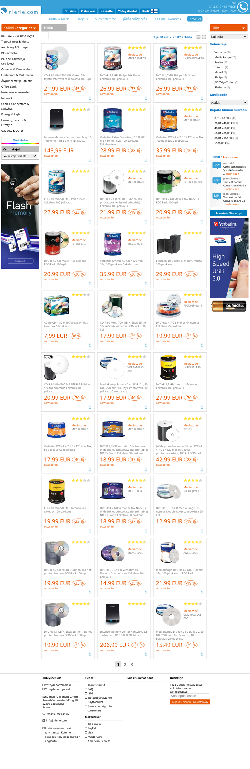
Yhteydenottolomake (58, 685)
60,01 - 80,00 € (223, 133)
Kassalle (106, 11)
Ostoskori (88, 11)
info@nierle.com (55, 720)
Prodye (219, 62)
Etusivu (70, 11)
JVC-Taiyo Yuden (224, 82)
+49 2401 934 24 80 (56, 713)
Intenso (219, 67)
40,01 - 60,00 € (223, 128)
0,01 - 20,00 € (223, 118)
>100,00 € (220, 143)
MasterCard (94, 736)
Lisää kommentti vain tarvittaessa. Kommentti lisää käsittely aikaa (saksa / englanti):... (62, 734)
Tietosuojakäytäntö (99, 697)
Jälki (89, 693)
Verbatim (220, 52)
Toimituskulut (95, 685)
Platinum (220, 87)
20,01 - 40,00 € (224, 123)
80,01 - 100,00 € (224, 138)
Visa (89, 732)
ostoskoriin (51, 94)
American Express (98, 741)
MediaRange (223, 57)
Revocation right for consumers (99, 708)
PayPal (91, 728)
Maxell (218, 72)
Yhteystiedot (127, 11)
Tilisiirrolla (93, 724)
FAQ (89, 689)
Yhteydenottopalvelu (58, 689)
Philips (218, 77)
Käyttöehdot (94, 702)
